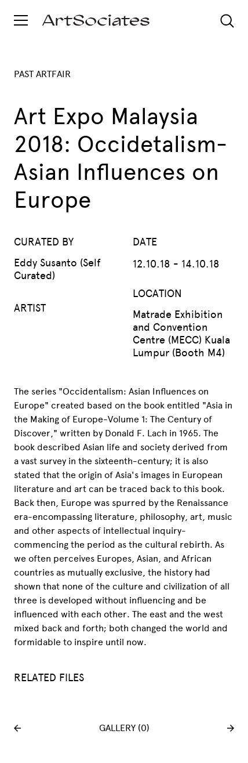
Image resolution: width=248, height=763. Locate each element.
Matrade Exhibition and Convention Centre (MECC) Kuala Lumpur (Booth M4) (181, 333)
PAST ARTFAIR (42, 73)
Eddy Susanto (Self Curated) (57, 269)
